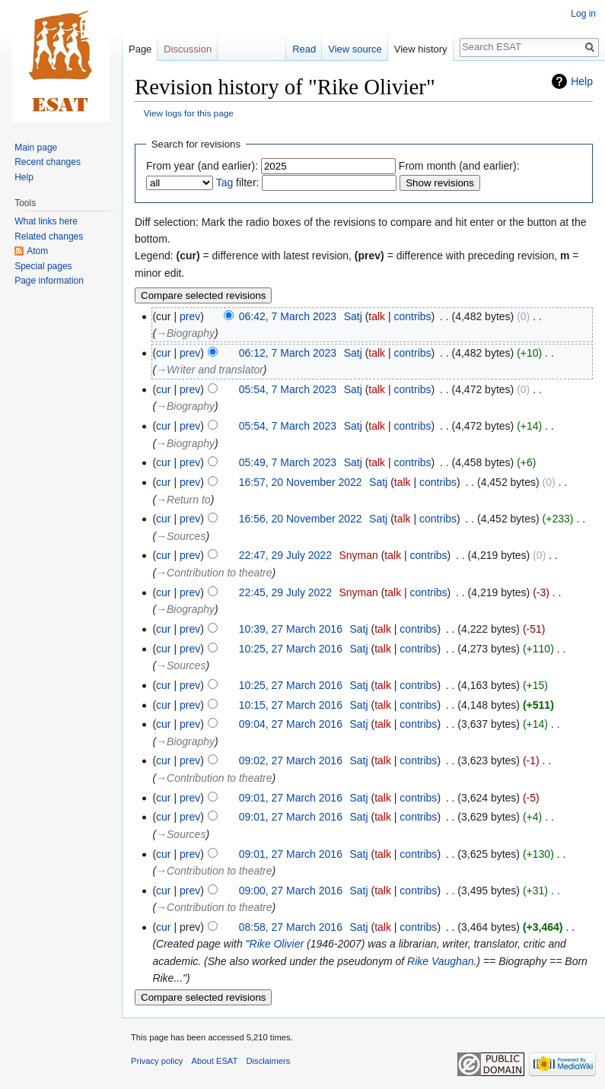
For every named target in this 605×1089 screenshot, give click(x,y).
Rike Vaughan (440, 961)
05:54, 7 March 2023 (287, 389)
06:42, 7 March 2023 (287, 316)
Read (304, 49)
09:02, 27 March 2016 (290, 760)
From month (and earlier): (459, 166)
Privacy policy (157, 1060)
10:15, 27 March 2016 (290, 705)
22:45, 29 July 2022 (285, 592)
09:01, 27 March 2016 (290, 798)
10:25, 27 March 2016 (290, 649)
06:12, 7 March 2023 (287, 353)
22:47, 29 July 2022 (285, 555)
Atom (37, 251)
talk (376, 316)
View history (420, 49)
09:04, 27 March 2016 (290, 724)
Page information (49, 280)
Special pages (43, 266)
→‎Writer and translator (209, 370)
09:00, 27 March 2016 (290, 890)
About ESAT (215, 1060)
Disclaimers (269, 1060)
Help (582, 81)
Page (140, 49)
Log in (583, 13)
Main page (35, 147)
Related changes (48, 236)
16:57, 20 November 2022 (300, 482)
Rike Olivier (277, 944)
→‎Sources (180, 536)
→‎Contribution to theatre (214, 573)
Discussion (188, 49)
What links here (46, 221)
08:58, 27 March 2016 (290, 927)
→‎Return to (183, 500)
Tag (225, 182)
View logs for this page (189, 113)
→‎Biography (185, 333)
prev (190, 316)
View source (355, 49)
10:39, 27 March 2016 (290, 629)
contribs (412, 316)
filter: (238, 182)
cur (163, 353)
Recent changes (47, 162)
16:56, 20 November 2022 (300, 519)
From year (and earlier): (202, 166)
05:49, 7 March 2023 (287, 462)
